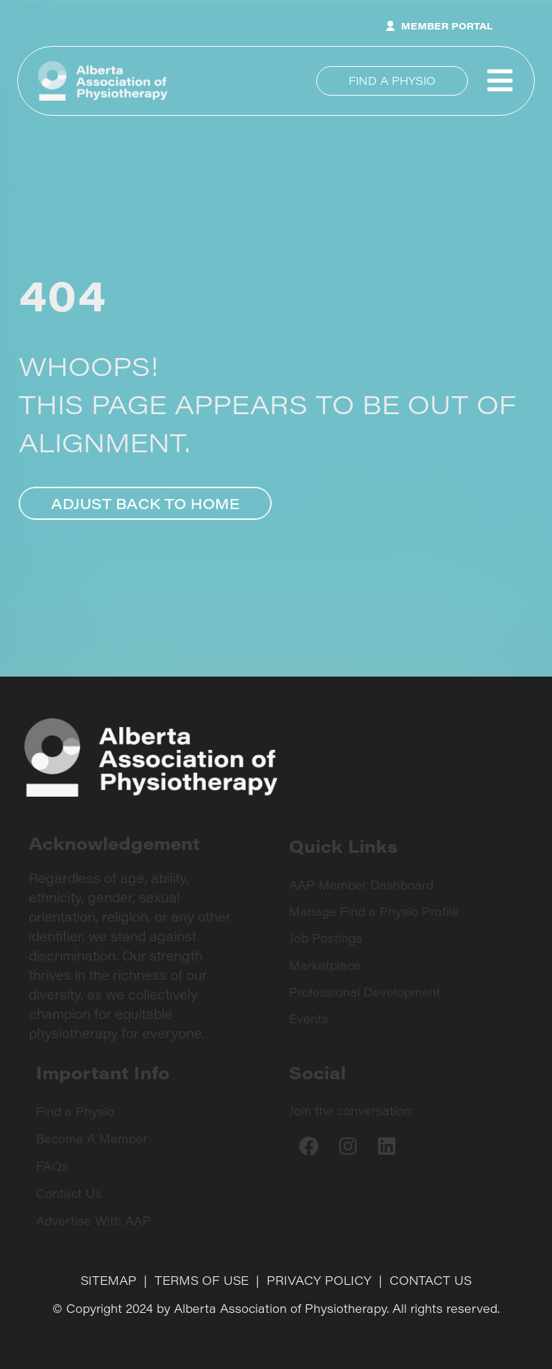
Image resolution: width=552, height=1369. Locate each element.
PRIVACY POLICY (319, 1280)
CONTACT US (431, 1280)
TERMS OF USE (202, 1280)
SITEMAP (108, 1280)
